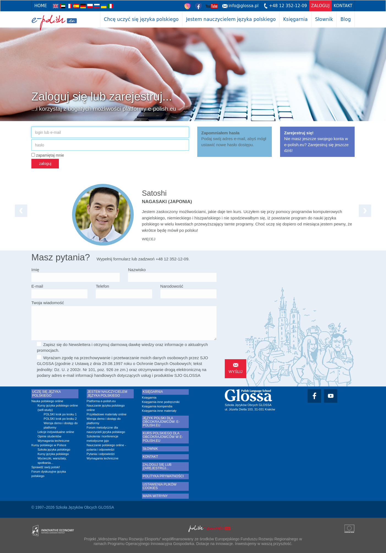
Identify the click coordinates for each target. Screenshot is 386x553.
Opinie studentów (49, 436)
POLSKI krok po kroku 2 (60, 418)
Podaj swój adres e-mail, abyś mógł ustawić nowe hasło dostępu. (233, 138)
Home (40, 5)
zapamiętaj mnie (47, 155)
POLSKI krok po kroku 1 (60, 414)
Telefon (102, 286)
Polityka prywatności (163, 476)
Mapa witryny (155, 496)
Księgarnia (295, 19)
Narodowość (171, 286)
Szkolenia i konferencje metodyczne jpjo (102, 438)
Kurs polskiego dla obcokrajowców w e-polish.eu (163, 437)
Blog (345, 19)
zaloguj (320, 5)
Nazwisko (137, 269)
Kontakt (343, 5)
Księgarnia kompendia (157, 406)
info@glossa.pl (243, 5)
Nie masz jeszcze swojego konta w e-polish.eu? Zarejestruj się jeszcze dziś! (316, 141)
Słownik (324, 19)
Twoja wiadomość (47, 302)
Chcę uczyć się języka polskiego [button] (141, 19)
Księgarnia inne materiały (159, 410)
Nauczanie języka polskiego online (106, 408)
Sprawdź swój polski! (45, 467)
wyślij (236, 371)
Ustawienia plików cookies (160, 486)
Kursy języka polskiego (53, 454)
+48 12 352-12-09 (288, 5)
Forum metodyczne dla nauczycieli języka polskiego (106, 430)
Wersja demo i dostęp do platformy (61, 425)
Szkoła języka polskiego (53, 449)
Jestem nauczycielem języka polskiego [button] (231, 19)
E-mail (37, 286)
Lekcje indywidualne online (55, 432)
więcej (148, 239)
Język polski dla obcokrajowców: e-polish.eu (161, 421)
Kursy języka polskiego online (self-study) (57, 408)
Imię (35, 269)
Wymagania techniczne (53, 440)
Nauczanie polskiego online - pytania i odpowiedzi (106, 447)
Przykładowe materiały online (107, 414)
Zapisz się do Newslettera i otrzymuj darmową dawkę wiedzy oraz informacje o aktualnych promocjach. (122, 347)
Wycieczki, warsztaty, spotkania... (51, 460)
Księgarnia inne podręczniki (161, 402)
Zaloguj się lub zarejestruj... (157, 466)
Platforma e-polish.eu (101, 401)
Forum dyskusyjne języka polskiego (48, 474)
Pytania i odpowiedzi (101, 454)
